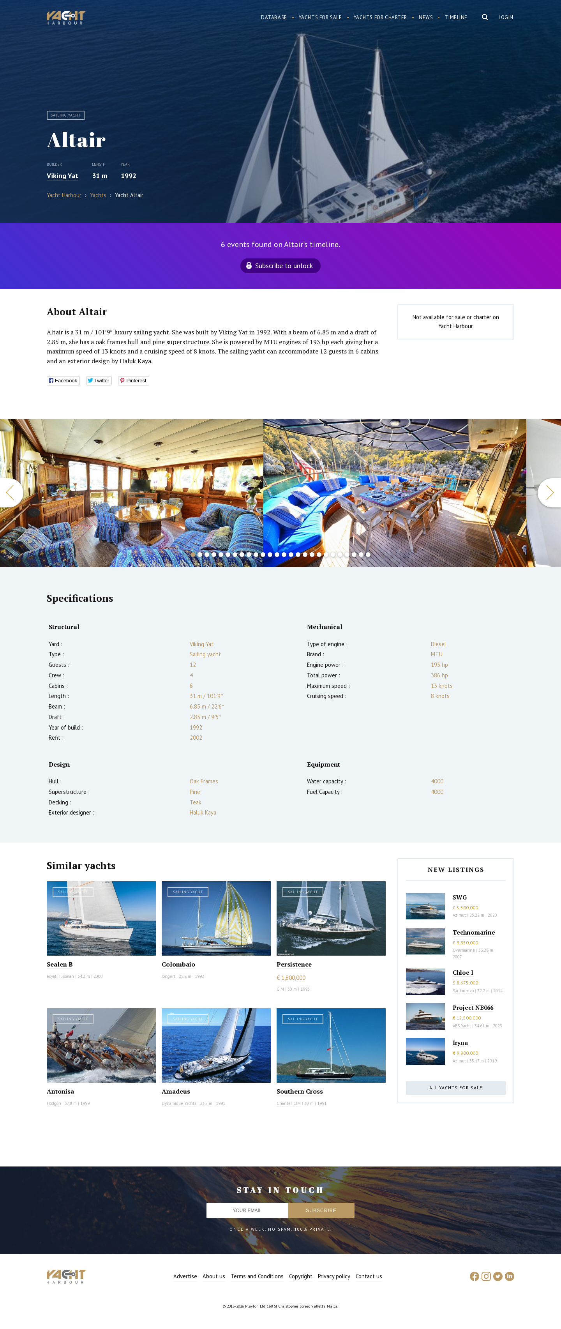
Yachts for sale (320, 17)
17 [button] (305, 554)
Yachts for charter (381, 17)
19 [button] (319, 554)
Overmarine (464, 950)
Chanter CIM (289, 1103)
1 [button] (193, 554)
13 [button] (277, 554)
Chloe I (463, 972)
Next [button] (549, 492)
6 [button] (228, 554)
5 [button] (221, 554)
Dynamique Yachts (179, 1103)
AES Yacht (462, 1026)
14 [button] (284, 554)
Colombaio (178, 964)
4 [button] (214, 554)
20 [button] (326, 554)
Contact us (369, 1276)
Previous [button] (11, 492)
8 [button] (242, 554)
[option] (394, 493)
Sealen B (60, 964)
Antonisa (60, 1091)
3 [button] (207, 554)
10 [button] (256, 554)
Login (506, 17)
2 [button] (200, 554)
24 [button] (354, 554)
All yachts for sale (455, 1087)
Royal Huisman (60, 976)
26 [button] (368, 554)
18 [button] (312, 554)
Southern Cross (300, 1091)
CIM (280, 989)
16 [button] (298, 554)
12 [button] (270, 554)
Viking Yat (62, 175)
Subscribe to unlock (284, 265)
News (426, 17)
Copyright (300, 1276)
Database (274, 17)
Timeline (456, 17)
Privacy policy (334, 1276)
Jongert (168, 976)
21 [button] (333, 554)
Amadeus (176, 1091)
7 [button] (235, 554)
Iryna (460, 1042)
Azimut (459, 915)
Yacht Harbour (66, 19)
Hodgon (54, 1103)
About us (214, 1276)
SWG (460, 897)
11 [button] (263, 554)
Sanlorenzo (463, 990)
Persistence (294, 964)
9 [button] (249, 554)
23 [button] (347, 554)
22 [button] (340, 554)
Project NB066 (473, 1007)
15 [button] (291, 554)
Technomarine (474, 932)
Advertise (185, 1276)
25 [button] (361, 554)
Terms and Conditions (257, 1276)
